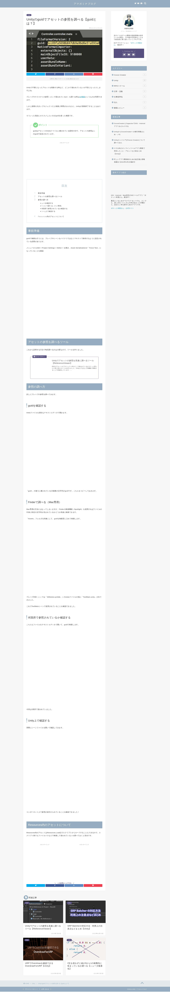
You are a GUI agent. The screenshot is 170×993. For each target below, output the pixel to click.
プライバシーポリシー (31, 990)
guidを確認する (47, 203)
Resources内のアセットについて (51, 216)
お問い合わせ (45, 990)
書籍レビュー (130, 108)
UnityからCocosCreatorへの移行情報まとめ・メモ (129, 133)
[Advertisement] (64, 159)
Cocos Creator (130, 75)
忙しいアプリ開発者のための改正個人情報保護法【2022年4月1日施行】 (129, 161)
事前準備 (41, 193)
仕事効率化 (130, 97)
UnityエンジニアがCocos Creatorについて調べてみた (129, 141)
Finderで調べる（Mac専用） (52, 206)
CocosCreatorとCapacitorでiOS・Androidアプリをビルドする (129, 125)
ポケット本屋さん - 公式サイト (122, 208)
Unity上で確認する (48, 211)
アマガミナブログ (85, 3)
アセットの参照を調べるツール (50, 196)
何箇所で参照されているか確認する (55, 208)
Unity (29, 15)
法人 (130, 102)
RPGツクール (130, 86)
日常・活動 (130, 91)
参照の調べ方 (43, 200)
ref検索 (82, 97)
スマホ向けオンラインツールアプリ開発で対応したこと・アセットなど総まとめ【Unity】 (129, 151)
